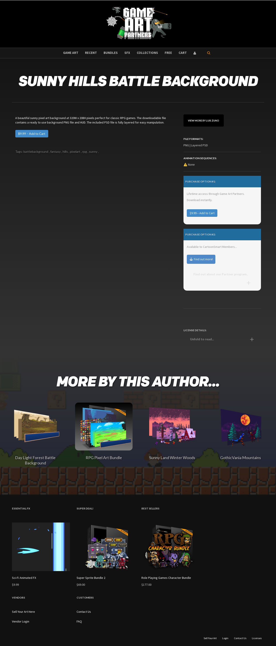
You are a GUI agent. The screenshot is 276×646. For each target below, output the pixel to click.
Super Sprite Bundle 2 (91, 578)
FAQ (79, 621)
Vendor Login (20, 621)
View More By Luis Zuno (203, 120)
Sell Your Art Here (23, 612)
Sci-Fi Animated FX (24, 578)
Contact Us (84, 612)
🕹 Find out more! (201, 259)
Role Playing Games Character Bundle (166, 578)
